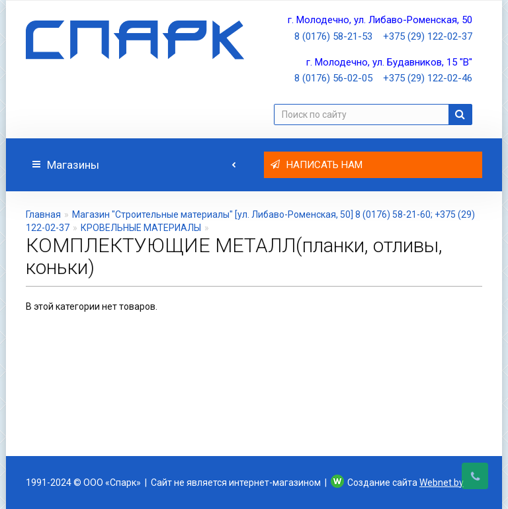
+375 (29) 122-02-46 (427, 78)
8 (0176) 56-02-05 (333, 78)
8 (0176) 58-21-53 (333, 36)
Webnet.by (441, 482)
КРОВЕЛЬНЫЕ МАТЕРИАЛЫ (141, 227)
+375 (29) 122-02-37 (427, 36)
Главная (43, 214)
